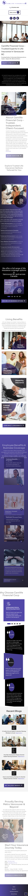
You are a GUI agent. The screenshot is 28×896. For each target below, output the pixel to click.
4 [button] (16, 296)
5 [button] (19, 296)
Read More (11, 151)
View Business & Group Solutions (11, 580)
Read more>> (19, 733)
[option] (14, 286)
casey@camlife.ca (15, 863)
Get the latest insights (12, 785)
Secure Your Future (16, 155)
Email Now (13, 12)
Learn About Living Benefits (13, 425)
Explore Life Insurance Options (12, 301)
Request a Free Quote (9, 63)
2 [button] (11, 296)
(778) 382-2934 (14, 7)
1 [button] (7, 296)
